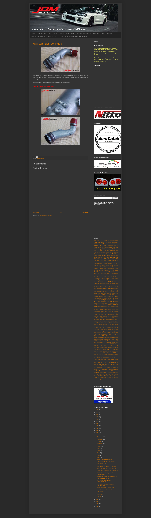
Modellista (96, 321)
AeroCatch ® (52, 36)
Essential (96, 281)
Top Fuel (96, 366)
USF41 (95, 369)
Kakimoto (101, 309)
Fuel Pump (111, 286)
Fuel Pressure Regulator (104, 286)
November (100, 439)
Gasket (99, 291)
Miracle (107, 319)
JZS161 (108, 308)
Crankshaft (96, 271)
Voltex (105, 370)
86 (108, 240)
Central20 (116, 265)
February (99, 494)
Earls (102, 276)
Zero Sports (105, 377)
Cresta (101, 271)
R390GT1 (111, 335)
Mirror (110, 319)
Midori (98, 319)
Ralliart (114, 337)
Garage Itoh (112, 290)
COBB (103, 268)
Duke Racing (97, 276)
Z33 (98, 377)
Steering (116, 354)
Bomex (108, 255)
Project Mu (115, 334)
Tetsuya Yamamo (105, 362)
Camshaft (111, 262)
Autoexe (107, 252)
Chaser (102, 266)
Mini (104, 319)
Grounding (96, 296)
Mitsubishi (114, 319)
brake (108, 257)
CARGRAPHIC (109, 263)
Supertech (116, 357)
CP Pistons (105, 270)
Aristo (117, 248)
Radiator (102, 337)
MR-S (114, 321)
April (98, 455)
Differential (96, 275)
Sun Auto (113, 356)
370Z (101, 240)
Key (103, 311)
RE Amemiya (107, 339)
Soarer (100, 351)
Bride (105, 258)
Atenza (100, 250)
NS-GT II (105, 324)
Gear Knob (112, 291)
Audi (114, 250)
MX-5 (102, 322)
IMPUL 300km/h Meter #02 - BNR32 (106, 468)
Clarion (116, 266)
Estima (100, 281)
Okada (104, 327)
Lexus (102, 314)
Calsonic (100, 262)
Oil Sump (101, 327)
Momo (100, 321)
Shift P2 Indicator (107, 33)
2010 (97, 506)
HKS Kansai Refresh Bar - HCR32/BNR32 (103, 481)
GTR (117, 296)
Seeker (105, 347)
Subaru (109, 356)
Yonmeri (95, 377)
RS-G (99, 344)
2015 (97, 432)
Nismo (101, 324)
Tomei (105, 364)
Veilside (113, 369)
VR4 (114, 370)
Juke (100, 308)
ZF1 (98, 379)
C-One (110, 260)
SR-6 (95, 354)
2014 (97, 435)
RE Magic (112, 339)
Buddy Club (100, 260)
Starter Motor (111, 354)
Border (95, 257)
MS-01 (95, 322)
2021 (97, 419)
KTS (115, 311)
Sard (111, 345)
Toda (100, 364)
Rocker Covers (102, 342)
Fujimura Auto (97, 288)
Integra (110, 304)
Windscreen (115, 374)
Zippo (100, 379)
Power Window (101, 334)
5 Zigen (105, 240)
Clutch (100, 268)
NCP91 (116, 322)
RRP (97, 344)
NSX (108, 324)
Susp (105, 359)
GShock (104, 296)
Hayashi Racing (97, 299)
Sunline (116, 356)
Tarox (107, 361)
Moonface (104, 321)
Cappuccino (115, 262)
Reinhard (107, 340)
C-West (114, 260)
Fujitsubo (102, 288)
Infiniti (99, 303)
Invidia (104, 306)
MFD (95, 319)
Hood (114, 299)
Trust (101, 367)
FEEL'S (106, 283)
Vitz (95, 370)
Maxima (116, 316)
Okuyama (108, 327)
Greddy (99, 295)
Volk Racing (99, 370)
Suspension (110, 359)
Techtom (96, 362)
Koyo (106, 311)
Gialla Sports (100, 293)
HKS (108, 299)
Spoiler (113, 352)
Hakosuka (96, 298)
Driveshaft (116, 275)
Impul (95, 303)
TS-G (104, 367)
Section (102, 347)
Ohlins (95, 326)
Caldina (96, 262)
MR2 (117, 321)
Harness (105, 298)
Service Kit (110, 347)
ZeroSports (116, 377)
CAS (114, 263)
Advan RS (111, 242)
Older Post (85, 212)
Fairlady (96, 283)
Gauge (102, 291)
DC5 (110, 273)
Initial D (102, 303)
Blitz (112, 253)
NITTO (61, 36)
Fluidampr (107, 285)
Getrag (95, 293)
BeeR (100, 253)
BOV (102, 257)
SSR (97, 354)
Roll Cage (109, 342)
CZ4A (98, 273)
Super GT (99, 357)
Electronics (97, 278)
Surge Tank (100, 359)
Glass (105, 293)
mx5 (105, 322)
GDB (108, 291)
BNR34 (99, 255)
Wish (102, 375)
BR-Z (105, 257)
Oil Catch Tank (105, 326)
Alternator (107, 247)
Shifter (98, 349)
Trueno (98, 367)
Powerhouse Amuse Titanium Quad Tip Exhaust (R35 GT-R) (107, 477)
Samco (108, 345)
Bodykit (104, 255)
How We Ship (53, 33)
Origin (115, 327)
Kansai (105, 309)
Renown (114, 340)
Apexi (38, 158)
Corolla (99, 270)
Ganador (105, 290)
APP (104, 248)
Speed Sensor (115, 351)
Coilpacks (107, 268)
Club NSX (96, 268)
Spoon (116, 352)
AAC (111, 240)
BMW (115, 253)
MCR (102, 317)
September (100, 443)
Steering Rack (97, 356)
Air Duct (99, 245)
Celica (107, 265)
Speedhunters (97, 352)
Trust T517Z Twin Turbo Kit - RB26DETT (107, 470)
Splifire (104, 352)
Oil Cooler (112, 326)
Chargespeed (97, 266)
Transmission (115, 366)
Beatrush (96, 253)
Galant (101, 290)
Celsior (111, 265)
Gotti (113, 293)
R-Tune (104, 335)
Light (105, 314)
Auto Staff (103, 252)
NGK (97, 324)
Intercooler (115, 304)
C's (117, 260)
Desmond (116, 273)
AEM (98, 243)
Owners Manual (107, 329)
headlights (103, 299)
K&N (115, 308)
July (98, 448)
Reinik (111, 340)
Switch (98, 361)
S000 (95, 345)
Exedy (103, 281)
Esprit (117, 280)
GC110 (105, 291)
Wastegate (96, 372)
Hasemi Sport (111, 298)
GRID (110, 294)
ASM (98, 250)
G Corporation (115, 288)
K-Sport (112, 308)
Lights (108, 314)
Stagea (106, 354)
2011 (97, 504)
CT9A (109, 271)
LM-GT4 (116, 314)
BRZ (113, 258)
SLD (114, 349)
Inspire (110, 303)
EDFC (114, 276)
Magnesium (105, 316)
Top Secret (102, 366)
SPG (101, 352)
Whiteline (100, 374)
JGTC (95, 308)
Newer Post (36, 212)
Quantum (100, 335)
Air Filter (104, 245)
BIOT (109, 253)
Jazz (117, 306)
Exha (107, 281)
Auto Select (97, 252)
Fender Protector (111, 283)
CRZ (106, 271)
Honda (111, 299)
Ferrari (117, 283)
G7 (99, 290)
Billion (106, 253)
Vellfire (116, 369)
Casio (117, 263)
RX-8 (114, 344)
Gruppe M (101, 296)
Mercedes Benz (106, 317)
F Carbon (116, 281)
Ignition (104, 301)
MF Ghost (116, 317)
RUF (108, 344)
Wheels (96, 374)
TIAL (97, 364)
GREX (103, 294)
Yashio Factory (110, 375)
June (98, 450)
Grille (113, 294)
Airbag (108, 245)
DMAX (104, 275)
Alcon (115, 245)
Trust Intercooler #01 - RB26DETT (106, 461)
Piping (104, 331)
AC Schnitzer (115, 240)
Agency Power (108, 243)
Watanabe (102, 372)
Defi (113, 273)
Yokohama (116, 375)
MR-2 (111, 321)
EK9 (117, 276)
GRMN (117, 294)
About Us (96, 33)
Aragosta (110, 248)
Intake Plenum (103, 304)
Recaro (116, 339)
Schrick (114, 345)
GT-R (115, 296)
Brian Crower (97, 258)
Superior (111, 357)
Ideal (102, 301)
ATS (105, 250)
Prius (106, 334)
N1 (107, 322)
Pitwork (110, 331)
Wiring (99, 375)
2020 (97, 421)
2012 (97, 501)
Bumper (106, 260)
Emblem (103, 278)
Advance (116, 242)
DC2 (108, 273)
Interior (96, 306)
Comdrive (112, 268)
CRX (104, 271)
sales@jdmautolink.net (100, 61)
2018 (97, 426)
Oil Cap (99, 326)
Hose (117, 299)
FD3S (102, 283)
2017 (97, 428)
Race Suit (116, 335)
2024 (97, 412)
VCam (109, 369)
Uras (117, 367)
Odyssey (116, 324)
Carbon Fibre (102, 263)
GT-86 (108, 296)
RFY (117, 340)
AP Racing (96, 248)
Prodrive (110, 334)
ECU (111, 276)
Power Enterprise (102, 332)
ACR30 (103, 242)
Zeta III (95, 379)
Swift (95, 361)
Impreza (116, 301)
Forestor (111, 285)
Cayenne (96, 265)
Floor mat (102, 285)
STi (101, 356)
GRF (107, 294)
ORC (112, 327)
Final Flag (96, 285)
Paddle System (115, 329)
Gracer (95, 294)
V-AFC (98, 369)
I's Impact (98, 301)
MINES (101, 319)
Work (105, 375)
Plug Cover (115, 331)
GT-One (111, 296)
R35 (107, 336)
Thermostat (112, 362)
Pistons (107, 331)
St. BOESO (101, 354)
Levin (99, 314)
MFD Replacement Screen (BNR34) (76, 36)
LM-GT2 (112, 314)
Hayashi (116, 298)
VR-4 (111, 370)
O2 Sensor (112, 324)
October (99, 441)
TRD (95, 367)
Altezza (110, 247)
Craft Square (115, 270)
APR (107, 248)
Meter (112, 317)
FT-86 (97, 286)
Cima (110, 266)
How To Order (42, 33)
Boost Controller (114, 255)
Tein (99, 362)
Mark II (113, 316)
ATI (103, 250)
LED (113, 313)
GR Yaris (116, 293)
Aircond (111, 245)
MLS (117, 319)
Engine (113, 278)
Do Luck (108, 275)
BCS (117, 252)
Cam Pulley (105, 262)
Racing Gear (97, 337)
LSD (101, 316)
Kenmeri (100, 311)
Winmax (95, 375)
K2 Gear (96, 309)
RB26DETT (101, 339)
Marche (109, 316)
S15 (97, 345)
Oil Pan (116, 326)
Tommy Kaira (111, 364)
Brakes (112, 257)
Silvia (102, 349)
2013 (97, 499)
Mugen (98, 322)
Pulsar (95, 335)
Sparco (104, 351)
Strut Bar (104, 356)
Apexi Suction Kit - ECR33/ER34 (48, 44)
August (99, 446)
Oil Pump (96, 327)
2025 (97, 410)
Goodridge (109, 293)
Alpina (103, 247)
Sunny (95, 357)
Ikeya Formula (110, 301)
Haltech (101, 298)
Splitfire (108, 352)
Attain (108, 250)
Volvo (108, 370)
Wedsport (116, 372)
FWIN (106, 288)
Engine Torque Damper (104, 280)
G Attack (110, 288)
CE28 (100, 265)
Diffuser (101, 275)
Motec (108, 321)
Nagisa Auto (112, 322)
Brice (102, 258)
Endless (108, 278)
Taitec (104, 361)
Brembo (116, 257)
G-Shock (96, 290)
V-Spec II (103, 369)
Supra (95, 359)
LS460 (98, 316)
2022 (97, 417)
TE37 (110, 361)
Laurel (109, 313)
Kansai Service (111, 309)
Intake (113, 303)
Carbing (96, 263)
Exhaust (110, 281)
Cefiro (103, 265)
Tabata (101, 361)
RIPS (98, 342)
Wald (117, 370)
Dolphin (112, 275)
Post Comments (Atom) (46, 215)
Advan (107, 242)
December (100, 437)
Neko (95, 324)
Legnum (95, 314)
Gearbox (116, 291)
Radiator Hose (108, 337)
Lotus (95, 316)
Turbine (108, 367)
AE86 (95, 243)
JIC (97, 308)
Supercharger (106, 357)
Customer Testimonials (84, 33)
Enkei (113, 280)
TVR (111, 367)
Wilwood (105, 374)
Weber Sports (111, 372)
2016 (97, 430)
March (99, 457)
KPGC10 (109, 311)
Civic (113, 267)
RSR (102, 344)
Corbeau (96, 270)
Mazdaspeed (97, 317)
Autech (116, 250)
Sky (105, 349)
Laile (117, 311)
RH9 (95, 342)
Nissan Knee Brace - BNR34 (104, 459)
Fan (100, 283)
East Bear (106, 276)
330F (98, 240)
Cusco (112, 272)
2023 (97, 414)
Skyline (42, 158)
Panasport (96, 331)
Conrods (116, 268)
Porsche (96, 332)
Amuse (116, 247)
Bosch (99, 257)
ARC (113, 249)
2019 (97, 423)
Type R (114, 367)
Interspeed (100, 306)
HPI (95, 301)
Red (95, 340)
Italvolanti (108, 306)
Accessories (98, 242)
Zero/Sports (110, 377)
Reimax (103, 340)
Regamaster (98, 340)
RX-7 (111, 344)
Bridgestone (109, 258)
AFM (103, 243)
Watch (105, 372)
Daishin (104, 273)
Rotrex (113, 342)
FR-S (114, 285)
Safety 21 (104, 345)
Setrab (114, 347)
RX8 (117, 344)
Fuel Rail (116, 286)
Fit (99, 285)
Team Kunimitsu (115, 361)
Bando (111, 252)
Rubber (105, 344)
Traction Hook (108, 366)
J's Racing (113, 306)
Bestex (103, 253)
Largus (105, 313)
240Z (95, 240)
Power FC (109, 332)
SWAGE (116, 359)
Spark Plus (108, 351)
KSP (113, 311)
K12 (117, 308)
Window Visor (110, 374)
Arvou (95, 250)
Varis (106, 369)
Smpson (116, 349)
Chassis (106, 267)
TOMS (116, 364)
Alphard (99, 247)
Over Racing (100, 329)
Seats (98, 347)
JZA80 (105, 308)
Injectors (106, 303)
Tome (103, 364)
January (99, 496)
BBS (115, 252)
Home (33, 33)
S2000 (100, 345)
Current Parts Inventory (67, 33)
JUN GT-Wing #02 (101, 464)
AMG (114, 247)
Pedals (100, 331)
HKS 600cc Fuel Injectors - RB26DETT (107, 466)
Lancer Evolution (98, 313)
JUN (102, 308)
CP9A (109, 270)
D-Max (101, 273)
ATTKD (111, 250)
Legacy (116, 313)
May (98, 453)
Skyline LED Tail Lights (38, 36)
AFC (101, 243)
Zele (101, 377)
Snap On (96, 351)
